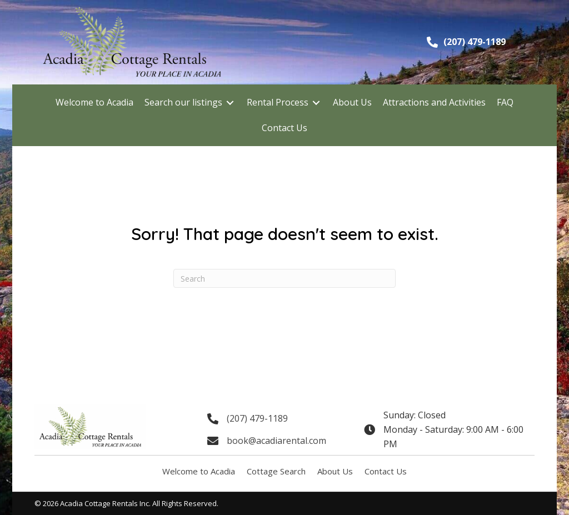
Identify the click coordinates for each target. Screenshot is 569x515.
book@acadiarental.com (276, 440)
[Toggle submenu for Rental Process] (316, 102)
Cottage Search (276, 471)
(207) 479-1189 (474, 42)
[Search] (284, 278)
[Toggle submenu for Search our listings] (230, 102)
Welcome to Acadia (198, 471)
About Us (335, 471)
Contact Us (386, 471)
